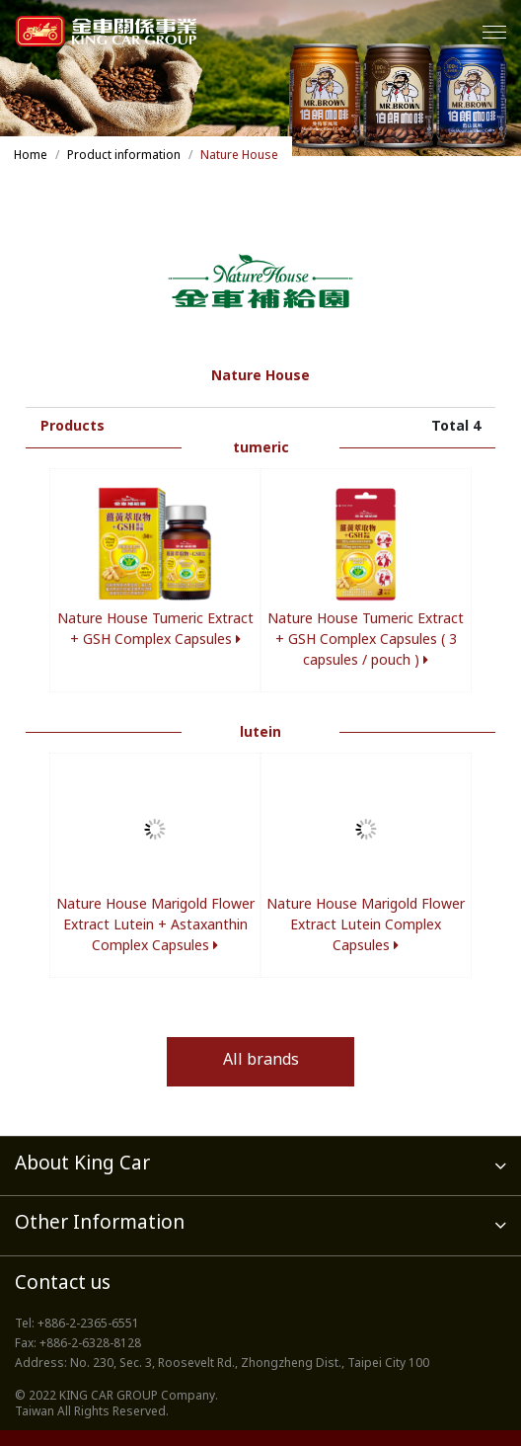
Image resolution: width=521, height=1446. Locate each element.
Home (30, 156)
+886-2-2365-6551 (88, 1324)
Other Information (260, 1224)
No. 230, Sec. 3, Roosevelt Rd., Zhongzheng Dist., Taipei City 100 (249, 1364)
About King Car (260, 1165)
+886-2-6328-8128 (90, 1344)
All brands (261, 1061)
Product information (124, 156)
